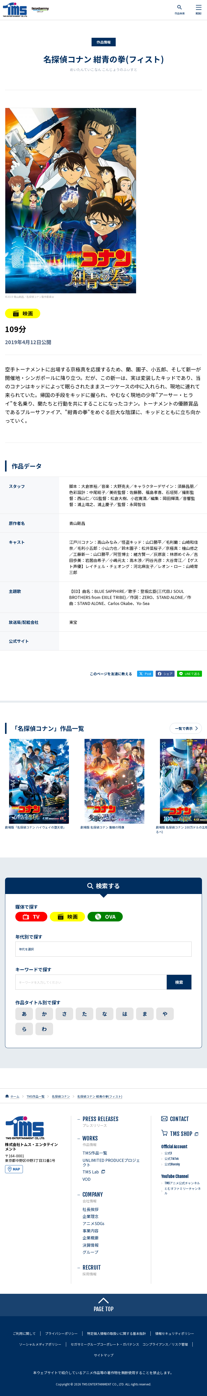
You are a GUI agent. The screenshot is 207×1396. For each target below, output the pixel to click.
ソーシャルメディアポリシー (40, 1344)
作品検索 (180, 10)
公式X (168, 1153)
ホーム (14, 1096)
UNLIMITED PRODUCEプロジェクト (111, 1162)
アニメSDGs (93, 1223)
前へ (11, 788)
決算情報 (90, 1245)
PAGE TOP (103, 1305)
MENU (198, 10)
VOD (86, 1179)
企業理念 (90, 1216)
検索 (179, 982)
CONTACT (175, 1119)
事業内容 (90, 1231)
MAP (16, 1169)
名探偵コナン (61, 1096)
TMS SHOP (176, 1133)
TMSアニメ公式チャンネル (182, 1183)
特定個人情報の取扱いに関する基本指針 (116, 1333)
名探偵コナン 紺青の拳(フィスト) (103, 59)
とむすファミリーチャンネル (182, 1191)
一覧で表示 (184, 728)
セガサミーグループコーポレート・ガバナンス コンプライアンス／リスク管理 (129, 1344)
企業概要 (90, 1238)
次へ (195, 788)
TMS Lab (90, 1172)
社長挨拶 (90, 1209)
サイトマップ (103, 1355)
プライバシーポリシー (61, 1333)
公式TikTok (171, 1159)
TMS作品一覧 (36, 1096)
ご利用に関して (24, 1333)
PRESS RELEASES (111, 1121)
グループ (90, 1252)
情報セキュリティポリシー (174, 1333)
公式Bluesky (172, 1164)
